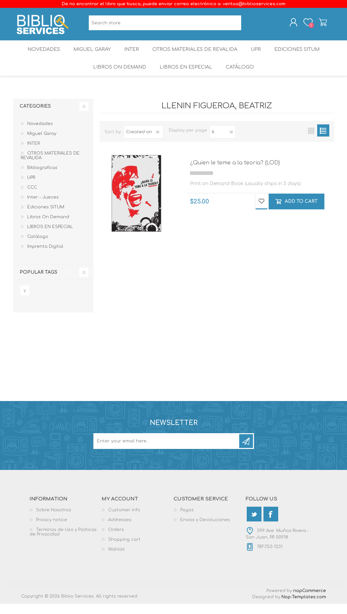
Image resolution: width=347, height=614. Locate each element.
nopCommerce (309, 601)
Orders (116, 540)
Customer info (124, 520)
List (323, 141)
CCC (32, 197)
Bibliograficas (42, 178)
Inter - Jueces (43, 207)
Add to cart (301, 211)
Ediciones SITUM (302, 54)
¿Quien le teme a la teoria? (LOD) (235, 173)
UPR (258, 54)
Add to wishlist (261, 212)
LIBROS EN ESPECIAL (185, 75)
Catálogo (241, 75)
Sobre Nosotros (53, 520)
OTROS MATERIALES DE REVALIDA (196, 54)
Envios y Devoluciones (205, 530)
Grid (311, 141)
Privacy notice (51, 530)
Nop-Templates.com (303, 607)
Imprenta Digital (45, 256)
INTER (131, 54)
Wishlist (116, 559)
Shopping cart (318, 24)
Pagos (187, 520)
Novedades (39, 54)
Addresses (119, 530)
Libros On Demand (118, 75)
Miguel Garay (89, 54)
